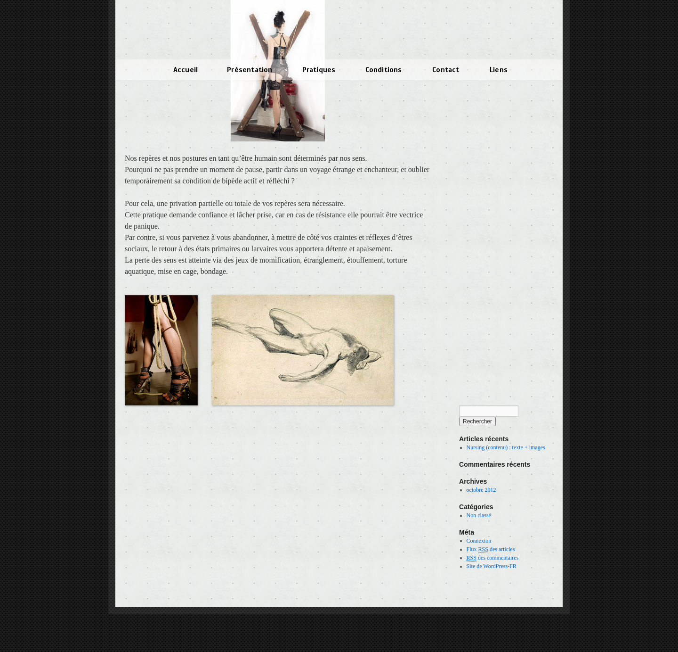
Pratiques (319, 70)
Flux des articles (491, 549)
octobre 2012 (481, 490)
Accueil (185, 70)
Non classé (479, 515)
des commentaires (493, 557)
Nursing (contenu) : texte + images (506, 447)
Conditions (383, 70)
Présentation (249, 70)
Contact (445, 70)
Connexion (479, 540)
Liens (499, 70)
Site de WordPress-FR (492, 566)
